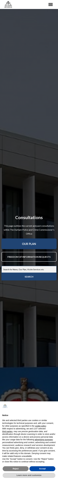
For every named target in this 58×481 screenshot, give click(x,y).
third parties (7, 431)
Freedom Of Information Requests (29, 256)
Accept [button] (42, 469)
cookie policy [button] (40, 426)
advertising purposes (44, 439)
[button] (54, 406)
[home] (7, 4)
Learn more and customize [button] (29, 475)
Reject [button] (15, 469)
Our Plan (29, 243)
